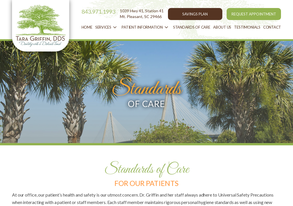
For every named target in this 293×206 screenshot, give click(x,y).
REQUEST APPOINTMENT (253, 14)
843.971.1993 (99, 11)
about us (222, 27)
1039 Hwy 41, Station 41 (142, 13)
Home (87, 27)
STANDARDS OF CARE (191, 27)
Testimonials (247, 27)
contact (272, 27)
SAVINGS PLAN (195, 14)
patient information (146, 28)
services (107, 28)
